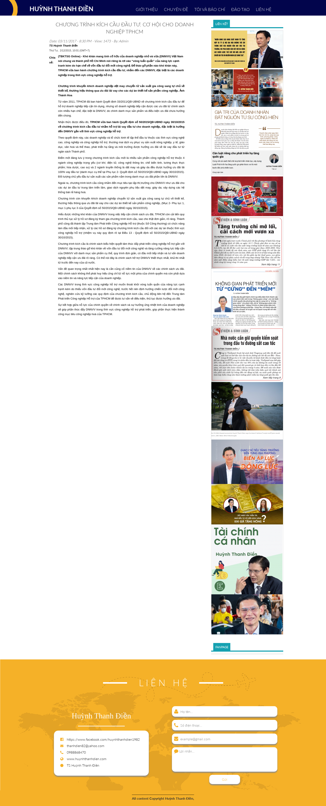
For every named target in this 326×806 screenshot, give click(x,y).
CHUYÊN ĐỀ (176, 9)
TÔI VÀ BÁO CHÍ (209, 9)
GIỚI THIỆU (147, 9)
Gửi (224, 779)
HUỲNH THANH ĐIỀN (61, 8)
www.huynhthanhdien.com (86, 759)
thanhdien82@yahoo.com (85, 746)
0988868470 (76, 752)
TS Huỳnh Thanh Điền (83, 765)
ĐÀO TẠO (240, 9)
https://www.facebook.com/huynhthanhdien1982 (103, 739)
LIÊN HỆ (263, 9)
